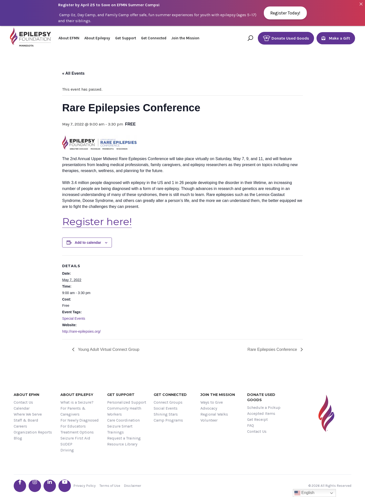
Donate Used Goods (286, 38)
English (304, 493)
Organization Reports (33, 432)
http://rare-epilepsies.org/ (81, 331)
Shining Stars (166, 414)
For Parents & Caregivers (73, 411)
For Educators (73, 426)
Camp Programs (168, 420)
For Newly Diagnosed (79, 420)
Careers (20, 426)
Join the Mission (185, 38)
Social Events (166, 408)
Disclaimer (132, 486)
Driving (67, 450)
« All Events (73, 73)
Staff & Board (26, 420)
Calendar (22, 408)
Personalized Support (126, 402)
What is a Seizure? (76, 402)
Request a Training (124, 438)
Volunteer (209, 420)
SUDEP (66, 444)
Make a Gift (335, 38)
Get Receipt (257, 419)
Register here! (97, 221)
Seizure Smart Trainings (120, 429)
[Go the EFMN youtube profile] (64, 486)
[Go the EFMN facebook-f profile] (20, 486)
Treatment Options (77, 432)
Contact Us (23, 402)
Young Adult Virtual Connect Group (108, 349)
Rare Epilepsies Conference (272, 349)
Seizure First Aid (75, 438)
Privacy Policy (84, 486)
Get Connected (153, 38)
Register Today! (285, 13)
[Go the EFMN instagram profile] (35, 486)
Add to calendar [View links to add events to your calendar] (88, 243)
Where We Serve (28, 414)
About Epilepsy (97, 38)
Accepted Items (261, 413)
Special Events (73, 318)
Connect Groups (168, 402)
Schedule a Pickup (263, 407)
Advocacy (208, 408)
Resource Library (122, 444)
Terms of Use (109, 486)
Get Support (125, 38)
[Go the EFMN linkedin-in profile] (50, 486)
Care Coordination (123, 420)
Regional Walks (214, 414)
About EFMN (68, 38)
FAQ (250, 425)
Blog (18, 438)
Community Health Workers (124, 411)
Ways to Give (211, 402)
